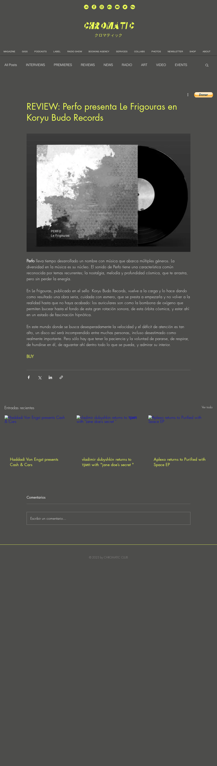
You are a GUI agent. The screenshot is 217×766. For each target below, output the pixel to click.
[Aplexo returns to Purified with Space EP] (180, 433)
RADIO (127, 65)
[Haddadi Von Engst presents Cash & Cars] (37, 433)
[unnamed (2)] (86, 7)
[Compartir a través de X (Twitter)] (39, 377)
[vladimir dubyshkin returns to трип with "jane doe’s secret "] (109, 433)
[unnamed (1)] (117, 7)
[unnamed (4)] (94, 7)
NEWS (108, 65)
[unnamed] (132, 7)
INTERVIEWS (35, 65)
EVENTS (181, 65)
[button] (207, 65)
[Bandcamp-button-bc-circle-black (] (109, 7)
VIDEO (161, 65)
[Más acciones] (187, 94)
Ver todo (207, 407)
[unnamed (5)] (125, 7)
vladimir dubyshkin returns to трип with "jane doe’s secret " (108, 462)
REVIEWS (88, 65)
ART (144, 65)
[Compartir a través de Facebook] (29, 377)
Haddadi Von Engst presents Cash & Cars (34, 462)
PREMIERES (63, 65)
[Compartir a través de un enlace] (61, 377)
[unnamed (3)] (101, 7)
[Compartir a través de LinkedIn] (50, 377)
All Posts (10, 65)
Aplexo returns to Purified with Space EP (180, 462)
